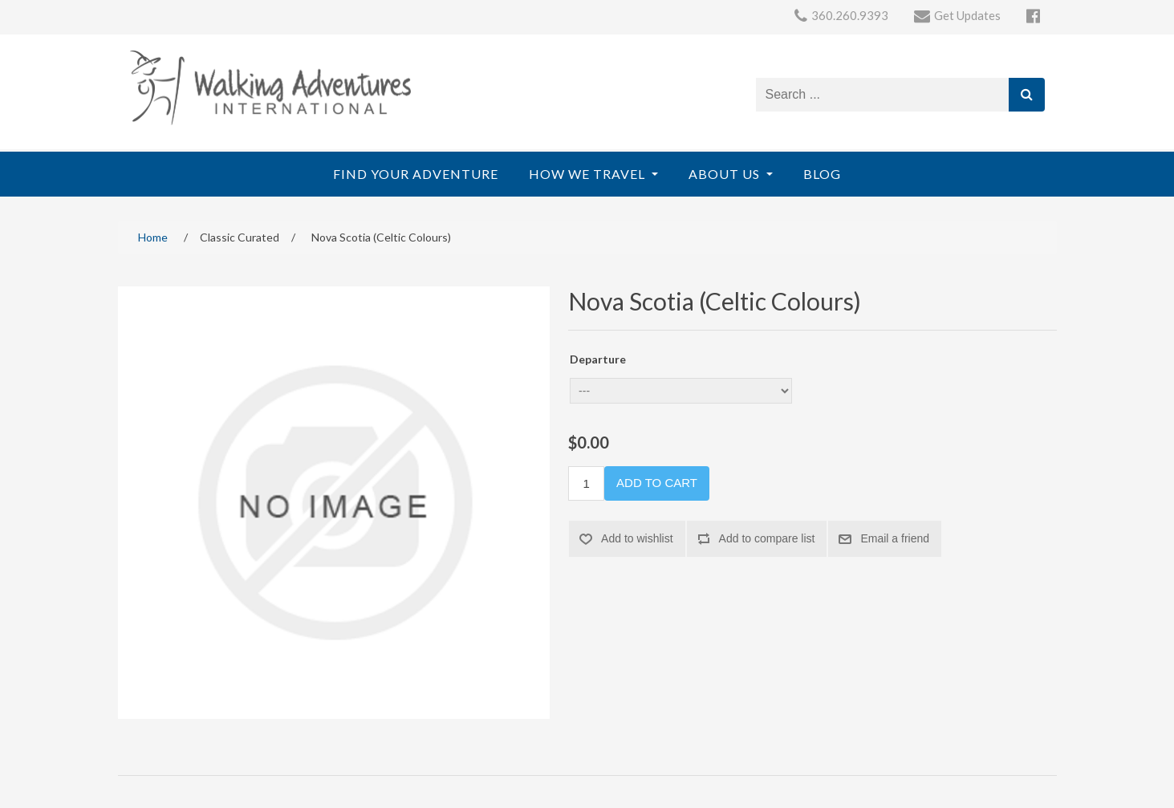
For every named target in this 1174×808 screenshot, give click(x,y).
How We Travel (588, 173)
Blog (822, 173)
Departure (598, 359)
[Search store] (882, 95)
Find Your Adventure (415, 173)
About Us (726, 173)
